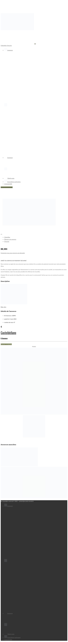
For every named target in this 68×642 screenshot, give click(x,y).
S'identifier (4, 45)
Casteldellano (8, 332)
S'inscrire (9, 45)
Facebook (8, 157)
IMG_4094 (4, 249)
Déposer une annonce (7, 187)
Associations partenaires (12, 182)
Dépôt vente (9, 178)
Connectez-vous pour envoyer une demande (13, 253)
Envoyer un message (6, 344)
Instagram (8, 50)
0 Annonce (4, 338)
